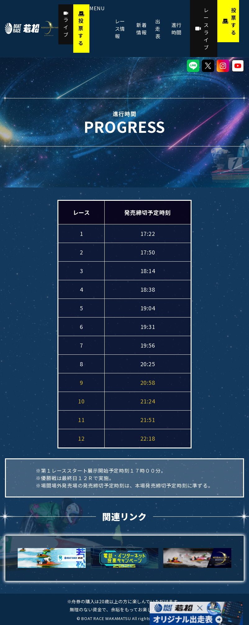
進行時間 (176, 28)
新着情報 (141, 28)
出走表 (158, 28)
